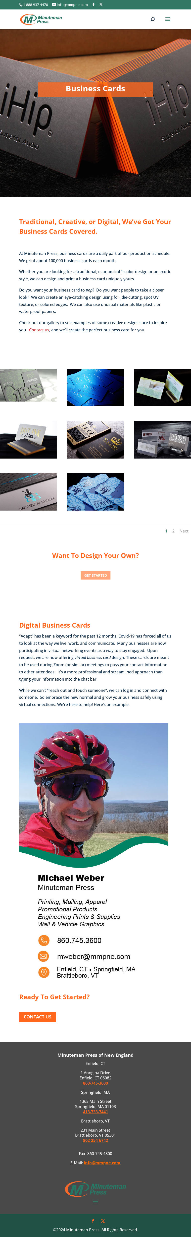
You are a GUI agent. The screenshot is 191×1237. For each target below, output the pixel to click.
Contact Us (37, 1017)
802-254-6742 (95, 1140)
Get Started (95, 575)
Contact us (39, 330)
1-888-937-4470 (35, 5)
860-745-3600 (95, 1083)
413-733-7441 (95, 1112)
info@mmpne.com (102, 1163)
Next (184, 531)
